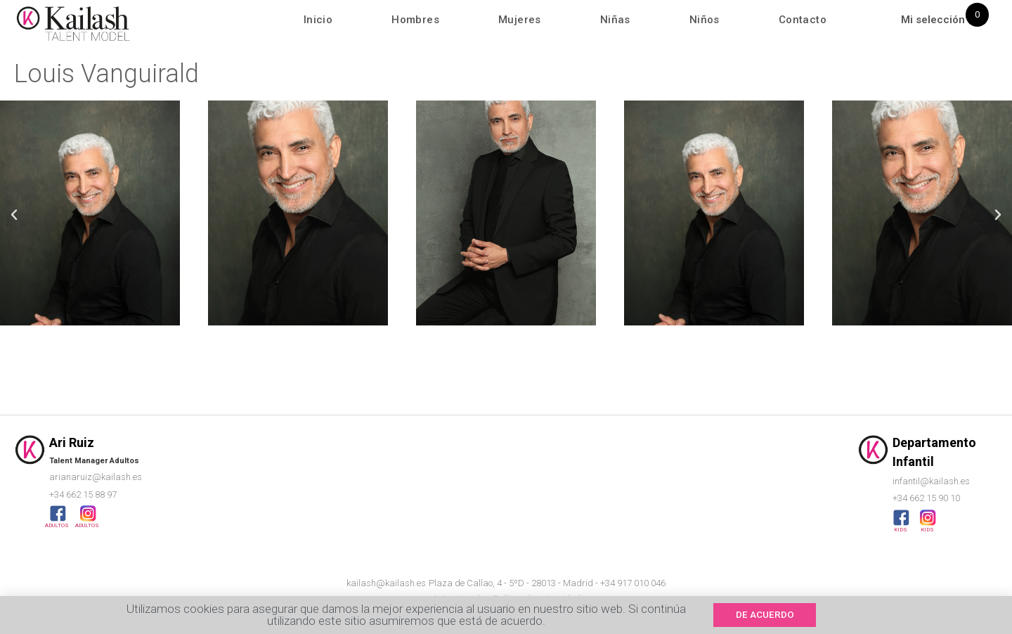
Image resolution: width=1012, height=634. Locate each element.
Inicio (318, 19)
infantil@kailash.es (931, 481)
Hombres (415, 19)
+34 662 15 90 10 (926, 498)
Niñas (615, 19)
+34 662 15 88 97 (83, 494)
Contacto (802, 19)
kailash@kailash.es (386, 583)
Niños (704, 19)
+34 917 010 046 (633, 583)
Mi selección (933, 19)
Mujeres (519, 19)
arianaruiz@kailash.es (95, 477)
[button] (14, 215)
